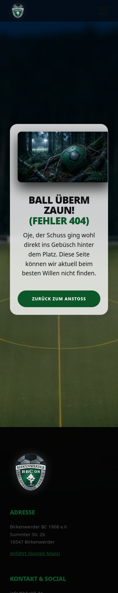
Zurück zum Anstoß (59, 299)
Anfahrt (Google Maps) (35, 553)
